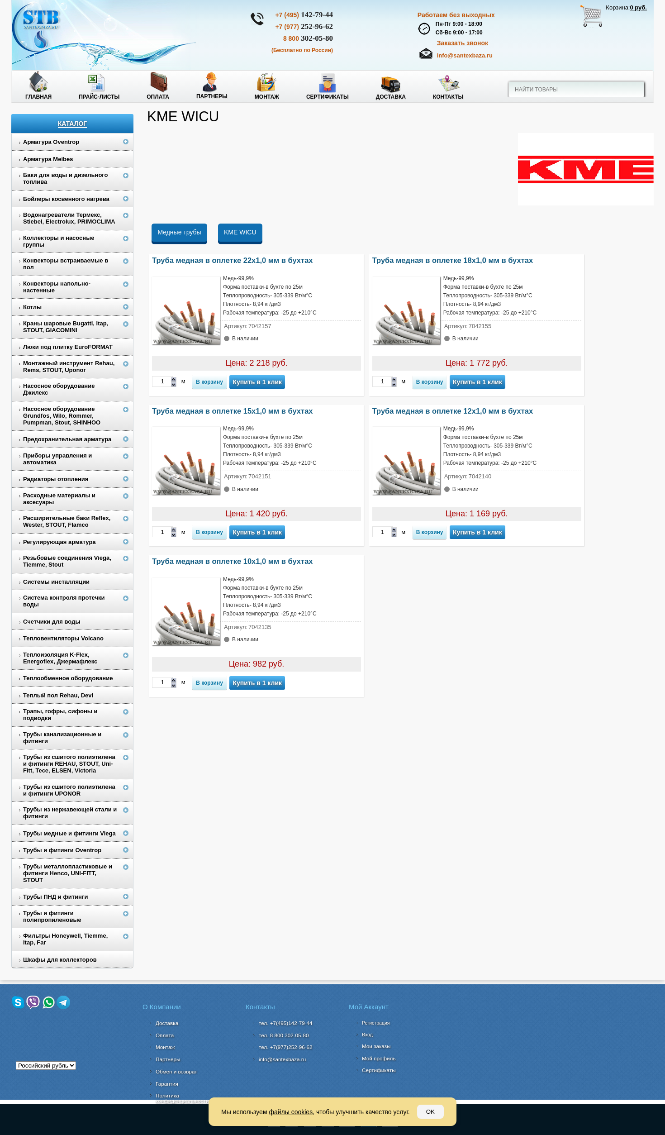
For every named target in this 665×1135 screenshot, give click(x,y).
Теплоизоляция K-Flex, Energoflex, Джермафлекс (60, 658)
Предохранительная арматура (67, 439)
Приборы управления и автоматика (57, 459)
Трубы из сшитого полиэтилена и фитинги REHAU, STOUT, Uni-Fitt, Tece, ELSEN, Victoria (69, 763)
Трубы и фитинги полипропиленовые (52, 916)
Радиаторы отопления (55, 479)
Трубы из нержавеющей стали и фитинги (70, 813)
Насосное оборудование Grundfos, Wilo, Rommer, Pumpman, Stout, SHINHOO (61, 415)
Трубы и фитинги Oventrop (62, 850)
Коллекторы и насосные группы (59, 241)
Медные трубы (179, 232)
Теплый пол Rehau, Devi (58, 695)
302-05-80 (308, 38)
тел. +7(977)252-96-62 (286, 1047)
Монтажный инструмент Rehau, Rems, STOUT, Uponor (68, 366)
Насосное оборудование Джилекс (59, 389)
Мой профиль (379, 1058)
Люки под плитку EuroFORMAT (68, 346)
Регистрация (376, 1022)
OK (430, 1111)
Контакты (448, 97)
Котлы (32, 307)
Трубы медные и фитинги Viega (69, 833)
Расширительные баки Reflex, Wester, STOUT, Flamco (66, 521)
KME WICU (240, 232)
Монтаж (267, 97)
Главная (38, 97)
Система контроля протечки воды (64, 601)
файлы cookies (291, 1112)
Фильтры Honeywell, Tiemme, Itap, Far (65, 939)
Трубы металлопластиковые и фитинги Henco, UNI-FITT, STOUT (67, 873)
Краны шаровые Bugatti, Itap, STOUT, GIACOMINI (65, 327)
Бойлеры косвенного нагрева (66, 199)
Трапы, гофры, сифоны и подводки (60, 714)
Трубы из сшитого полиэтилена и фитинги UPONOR (69, 790)
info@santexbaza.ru (465, 55)
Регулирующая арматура (59, 542)
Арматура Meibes (48, 159)
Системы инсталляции (56, 581)
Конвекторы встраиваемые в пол (65, 264)
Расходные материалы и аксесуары (59, 499)
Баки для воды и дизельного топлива (65, 178)
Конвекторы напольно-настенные (56, 287)
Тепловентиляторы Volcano (63, 638)
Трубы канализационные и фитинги (62, 737)
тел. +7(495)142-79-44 (286, 1023)
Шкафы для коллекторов (60, 959)
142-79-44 (304, 14)
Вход (367, 1034)
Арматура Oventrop (51, 141)
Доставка (391, 97)
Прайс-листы (99, 97)
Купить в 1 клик (257, 382)
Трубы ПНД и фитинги (55, 896)
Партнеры (212, 96)
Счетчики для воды (52, 621)
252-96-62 (304, 26)
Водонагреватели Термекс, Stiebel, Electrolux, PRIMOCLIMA (69, 218)
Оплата (158, 97)
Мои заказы (376, 1046)
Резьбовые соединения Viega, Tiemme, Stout (67, 561)
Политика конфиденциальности (182, 1098)
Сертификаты (327, 97)
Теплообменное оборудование (68, 678)
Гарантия (167, 1084)
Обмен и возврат (176, 1071)
